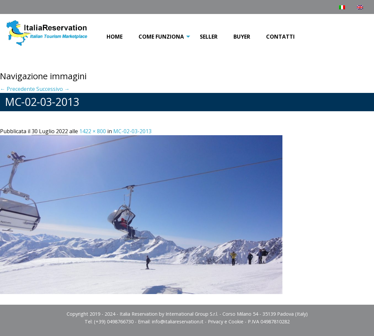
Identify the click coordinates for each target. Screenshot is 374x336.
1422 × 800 (92, 131)
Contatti (280, 36)
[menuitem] (115, 37)
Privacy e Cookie (225, 321)
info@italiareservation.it (177, 321)
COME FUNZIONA (161, 36)
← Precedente (17, 89)
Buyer (241, 36)
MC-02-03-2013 (132, 131)
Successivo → (53, 89)
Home (115, 36)
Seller (208, 36)
